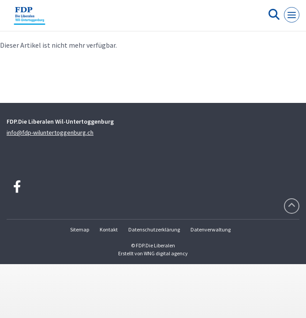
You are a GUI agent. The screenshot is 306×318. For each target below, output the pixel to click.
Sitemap (79, 229)
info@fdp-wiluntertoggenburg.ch (50, 132)
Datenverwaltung (210, 229)
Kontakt (109, 229)
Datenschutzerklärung (154, 229)
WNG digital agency (166, 253)
